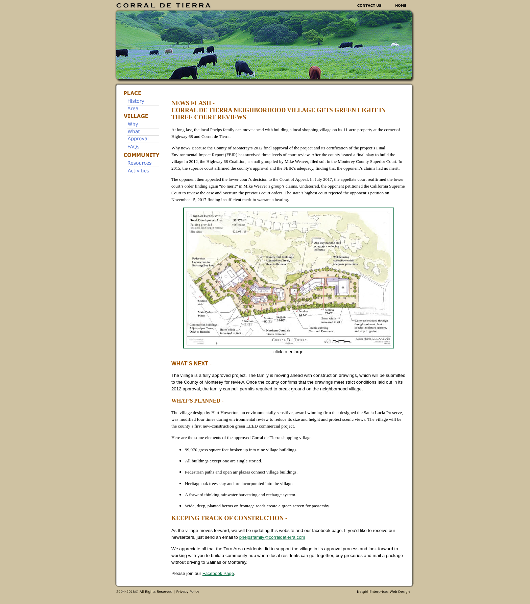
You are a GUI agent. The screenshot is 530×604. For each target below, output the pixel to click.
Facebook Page (218, 573)
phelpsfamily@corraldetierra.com (272, 537)
